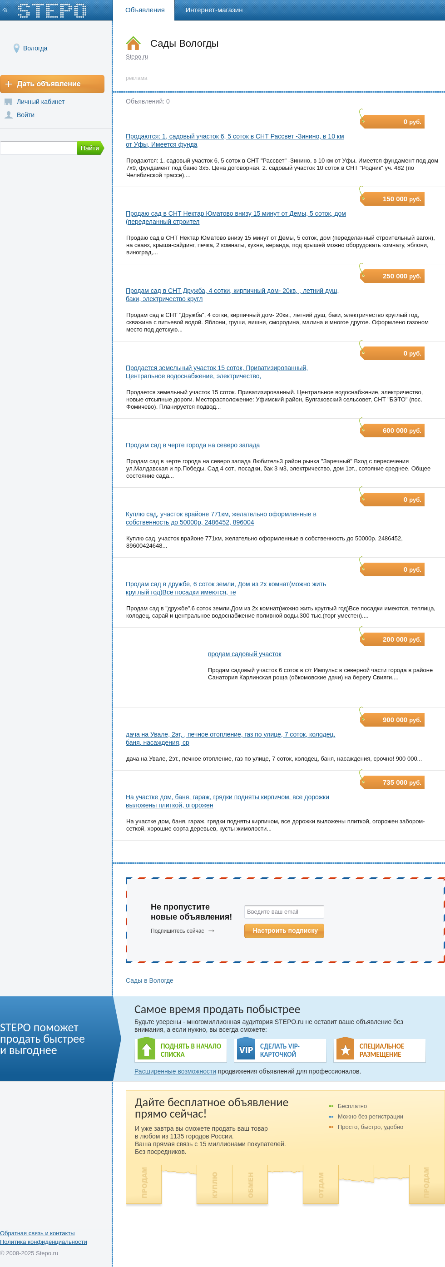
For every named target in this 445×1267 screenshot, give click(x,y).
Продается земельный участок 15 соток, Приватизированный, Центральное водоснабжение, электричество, (217, 372)
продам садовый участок (245, 654)
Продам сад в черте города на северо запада (193, 445)
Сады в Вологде (149, 980)
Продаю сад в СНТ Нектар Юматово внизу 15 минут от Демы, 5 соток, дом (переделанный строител (236, 217)
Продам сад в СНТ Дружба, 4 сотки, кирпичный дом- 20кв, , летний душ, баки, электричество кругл (232, 294)
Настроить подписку (285, 930)
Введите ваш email (272, 911)
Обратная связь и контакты (37, 1233)
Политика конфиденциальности (43, 1241)
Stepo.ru (137, 56)
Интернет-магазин (214, 10)
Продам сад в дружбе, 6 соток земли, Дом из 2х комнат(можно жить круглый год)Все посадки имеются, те (226, 588)
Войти (26, 115)
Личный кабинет (40, 101)
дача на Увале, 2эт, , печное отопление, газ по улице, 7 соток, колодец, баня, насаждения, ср (230, 738)
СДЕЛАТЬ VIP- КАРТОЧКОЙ (280, 1050)
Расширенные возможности (175, 1071)
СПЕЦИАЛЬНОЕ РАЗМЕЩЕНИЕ (382, 1050)
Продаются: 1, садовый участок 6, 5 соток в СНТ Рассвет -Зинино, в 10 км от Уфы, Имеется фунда (235, 140)
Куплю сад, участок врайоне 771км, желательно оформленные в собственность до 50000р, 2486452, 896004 (221, 518)
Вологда (35, 48)
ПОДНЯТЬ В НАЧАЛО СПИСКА (191, 1050)
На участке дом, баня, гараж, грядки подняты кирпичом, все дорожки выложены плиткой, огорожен (227, 801)
